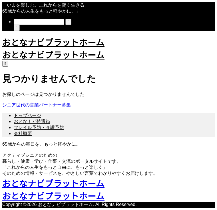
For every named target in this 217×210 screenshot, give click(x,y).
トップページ (27, 115)
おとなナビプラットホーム (53, 41)
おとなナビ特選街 (32, 121)
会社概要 (23, 133)
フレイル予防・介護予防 (39, 127)
